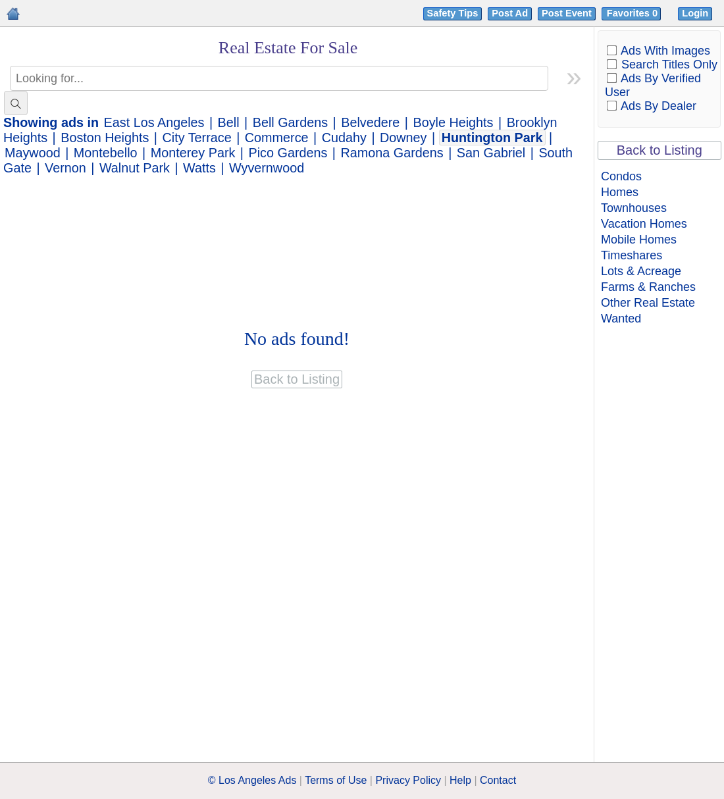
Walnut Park (134, 168)
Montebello (106, 152)
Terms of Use (336, 780)
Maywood (33, 152)
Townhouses (634, 208)
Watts (199, 168)
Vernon (65, 168)
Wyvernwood (266, 168)
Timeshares (631, 255)
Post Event (567, 13)
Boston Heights (105, 137)
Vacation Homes (644, 223)
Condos (621, 176)
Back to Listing (659, 150)
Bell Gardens (290, 122)
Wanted (621, 318)
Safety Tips (452, 13)
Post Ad (510, 13)
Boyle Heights (453, 122)
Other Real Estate (648, 302)
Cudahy (344, 137)
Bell (229, 122)
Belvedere (370, 122)
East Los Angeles (154, 122)
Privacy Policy (408, 780)
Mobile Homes (639, 239)
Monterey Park (193, 152)
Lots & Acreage (641, 271)
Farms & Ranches (648, 287)
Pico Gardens (288, 152)
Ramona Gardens (392, 152)
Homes (619, 192)
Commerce (277, 137)
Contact (498, 780)
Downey (403, 137)
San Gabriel (491, 152)
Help (460, 780)
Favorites (633, 13)
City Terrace (197, 137)
